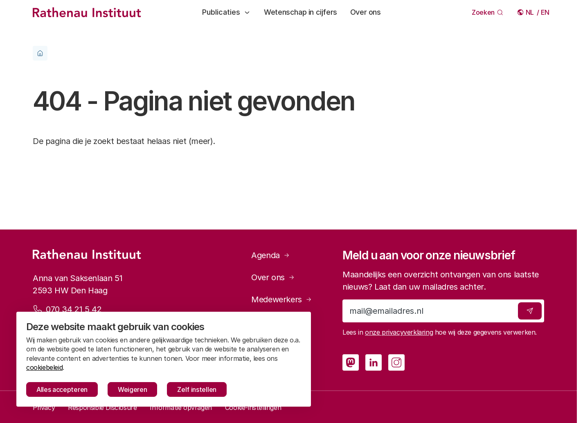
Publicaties (226, 12)
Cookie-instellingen (253, 407)
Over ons (365, 12)
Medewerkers (276, 299)
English (545, 12)
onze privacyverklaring (399, 332)
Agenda (265, 255)
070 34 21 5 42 (73, 308)
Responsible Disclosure (102, 407)
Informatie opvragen (181, 407)
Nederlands (530, 12)
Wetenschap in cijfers (300, 12)
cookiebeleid (44, 367)
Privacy (44, 407)
